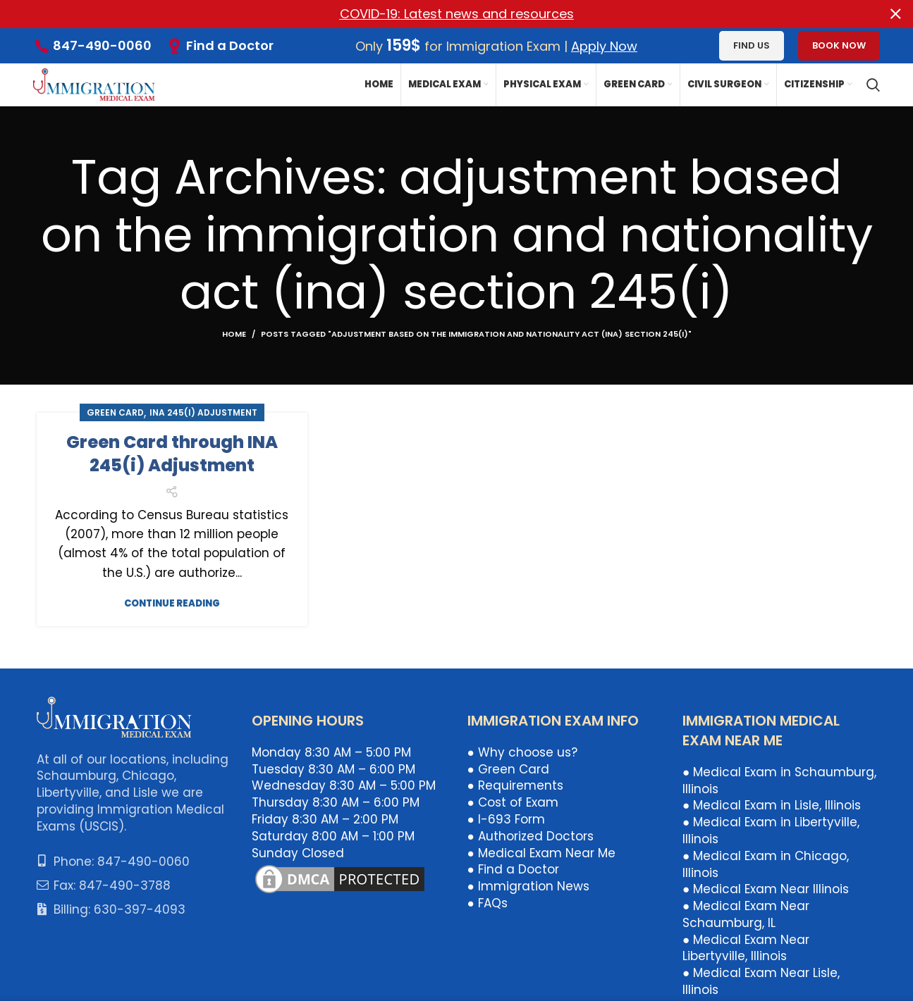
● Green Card (508, 769)
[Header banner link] (435, 14)
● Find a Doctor (513, 869)
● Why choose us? (522, 752)
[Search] (873, 84)
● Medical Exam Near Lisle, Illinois (761, 981)
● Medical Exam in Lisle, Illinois (771, 805)
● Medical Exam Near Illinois (765, 889)
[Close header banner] (895, 14)
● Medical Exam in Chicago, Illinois (765, 864)
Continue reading (172, 603)
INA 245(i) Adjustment (203, 412)
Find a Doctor (230, 45)
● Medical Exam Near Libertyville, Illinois (745, 948)
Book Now (839, 45)
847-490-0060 (102, 45)
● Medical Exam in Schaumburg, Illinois (779, 780)
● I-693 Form (506, 819)
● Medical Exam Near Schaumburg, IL (745, 914)
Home (234, 334)
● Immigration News (528, 886)
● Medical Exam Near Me (541, 853)
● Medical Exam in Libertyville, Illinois (770, 830)
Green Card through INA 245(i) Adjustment (172, 454)
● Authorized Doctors (530, 836)
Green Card (115, 412)
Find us (751, 45)
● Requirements (515, 785)
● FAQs (487, 903)
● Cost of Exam (512, 802)
